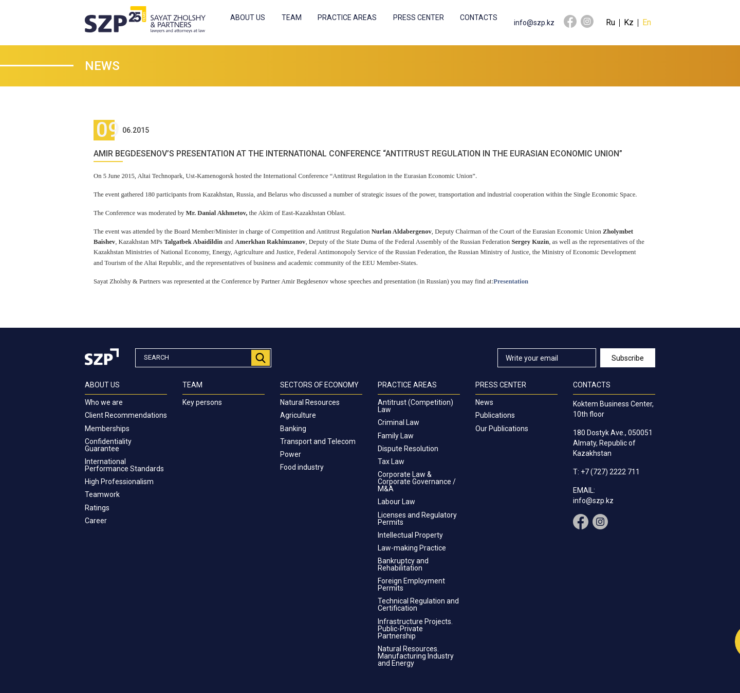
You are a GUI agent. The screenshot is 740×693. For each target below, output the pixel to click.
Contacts (478, 17)
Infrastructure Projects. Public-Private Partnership (415, 628)
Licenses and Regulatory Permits (417, 518)
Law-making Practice (412, 548)
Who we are (104, 402)
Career (96, 520)
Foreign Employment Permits (411, 584)
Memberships (107, 428)
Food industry (302, 467)
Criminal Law (398, 422)
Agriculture (298, 415)
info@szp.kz (534, 23)
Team (292, 17)
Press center (418, 17)
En (646, 22)
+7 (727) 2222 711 (610, 472)
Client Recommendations (126, 415)
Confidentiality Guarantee (108, 445)
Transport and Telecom (318, 441)
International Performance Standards (124, 465)
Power (290, 454)
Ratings (97, 507)
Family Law (396, 435)
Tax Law (391, 461)
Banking (293, 428)
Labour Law (396, 501)
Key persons (202, 402)
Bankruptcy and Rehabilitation (403, 564)
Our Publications (501, 428)
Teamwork (102, 494)
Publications (495, 415)
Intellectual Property (410, 535)
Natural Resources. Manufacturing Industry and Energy (416, 656)
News (484, 402)
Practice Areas (347, 17)
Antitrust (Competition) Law (415, 406)
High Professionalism (119, 481)
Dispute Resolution (408, 448)
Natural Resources (310, 402)
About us (247, 17)
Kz (629, 22)
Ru (610, 22)
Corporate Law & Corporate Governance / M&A (417, 481)
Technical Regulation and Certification (418, 604)
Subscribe (628, 358)
